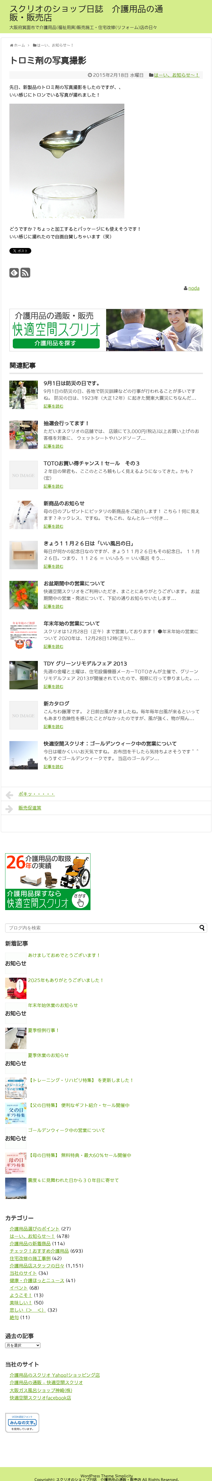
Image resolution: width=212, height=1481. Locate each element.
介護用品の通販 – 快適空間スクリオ (46, 1382)
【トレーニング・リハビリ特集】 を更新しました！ (81, 1080)
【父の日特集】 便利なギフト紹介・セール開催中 (78, 1105)
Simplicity (124, 1476)
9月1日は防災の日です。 (73, 383)
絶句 (14, 1317)
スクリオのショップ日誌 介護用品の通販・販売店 (86, 13)
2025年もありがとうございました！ (66, 980)
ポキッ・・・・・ (30, 795)
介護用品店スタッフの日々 (37, 1265)
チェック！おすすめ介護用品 (39, 1251)
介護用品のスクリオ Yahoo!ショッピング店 (55, 1375)
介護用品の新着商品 (30, 1243)
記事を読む (53, 406)
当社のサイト (23, 1273)
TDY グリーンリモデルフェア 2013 (85, 663)
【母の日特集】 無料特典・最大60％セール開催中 (79, 1155)
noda (193, 288)
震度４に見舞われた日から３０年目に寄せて (73, 1180)
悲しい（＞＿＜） (28, 1310)
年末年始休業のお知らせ (53, 1005)
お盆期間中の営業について (74, 583)
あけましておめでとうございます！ (64, 955)
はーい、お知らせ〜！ (176, 75)
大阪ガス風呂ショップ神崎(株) (41, 1390)
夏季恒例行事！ (44, 1030)
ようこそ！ (21, 1295)
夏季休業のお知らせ (48, 1055)
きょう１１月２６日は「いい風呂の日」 (90, 543)
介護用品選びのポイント (35, 1228)
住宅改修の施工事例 (30, 1258)
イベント (19, 1288)
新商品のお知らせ (64, 503)
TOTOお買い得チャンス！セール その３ (92, 463)
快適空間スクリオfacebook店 (40, 1398)
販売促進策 (23, 808)
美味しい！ (21, 1302)
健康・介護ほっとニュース (37, 1280)
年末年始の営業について (72, 623)
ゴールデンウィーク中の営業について (66, 1130)
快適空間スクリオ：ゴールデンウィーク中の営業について (110, 743)
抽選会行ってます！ (67, 423)
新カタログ (56, 703)
